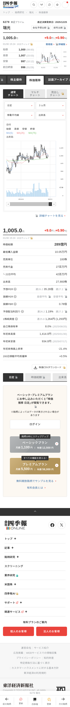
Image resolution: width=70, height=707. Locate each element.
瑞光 (31, 12)
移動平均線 (19, 115)
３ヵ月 (51, 106)
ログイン (35, 424)
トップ (6, 12)
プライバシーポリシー (28, 658)
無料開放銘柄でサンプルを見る (35, 481)
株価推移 (35, 80)
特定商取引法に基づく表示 (35, 663)
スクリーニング (13, 566)
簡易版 (49, 44)
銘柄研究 (19, 12)
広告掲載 (18, 652)
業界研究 (11, 575)
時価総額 (36, 377)
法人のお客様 (51, 631)
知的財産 (49, 658)
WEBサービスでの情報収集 (41, 652)
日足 (19, 106)
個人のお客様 (18, 631)
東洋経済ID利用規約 (35, 673)
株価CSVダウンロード (49, 367)
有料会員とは (35, 487)
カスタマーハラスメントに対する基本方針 (35, 668)
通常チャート (13, 94)
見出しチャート (55, 94)
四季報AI (11, 593)
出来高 (51, 115)
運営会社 (26, 647)
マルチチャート (35, 94)
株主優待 (16, 79)
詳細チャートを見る (49, 215)
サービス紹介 (41, 647)
